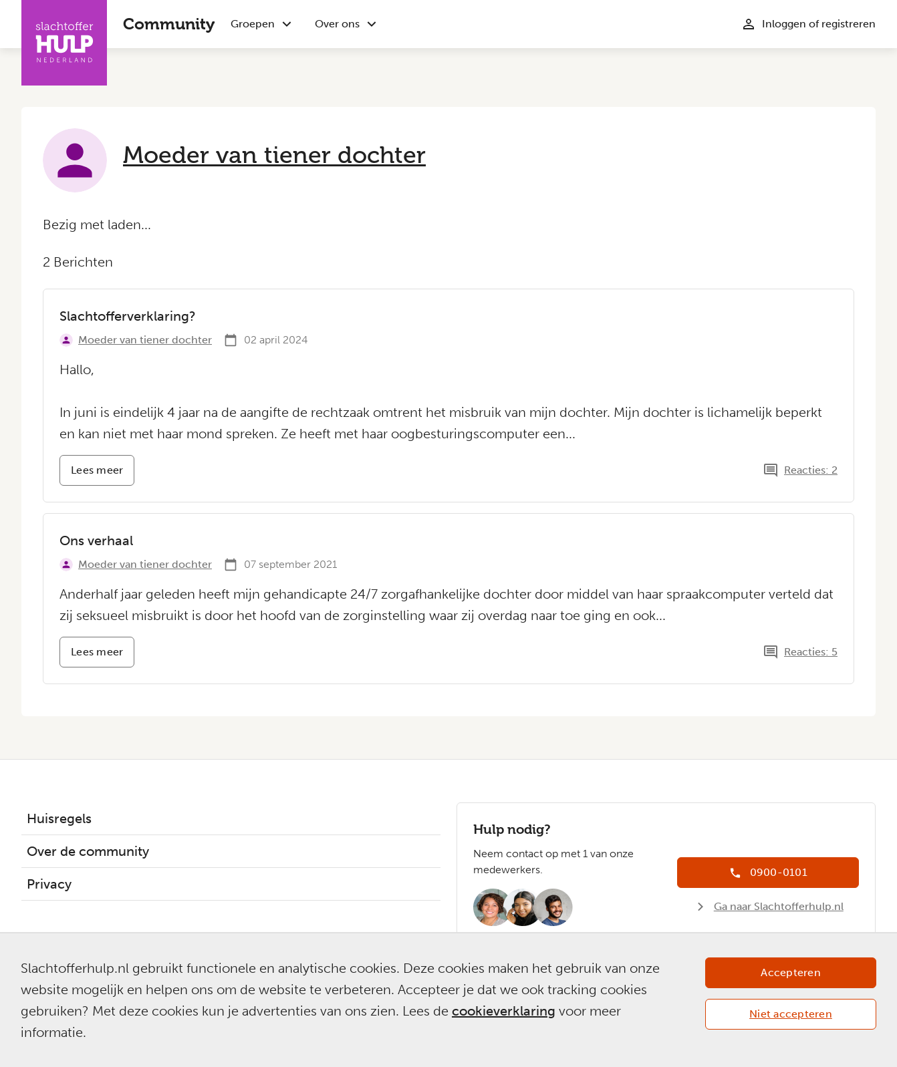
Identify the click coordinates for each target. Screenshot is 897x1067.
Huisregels (59, 818)
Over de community (88, 851)
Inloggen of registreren (819, 23)
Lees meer (102, 475)
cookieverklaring (503, 1011)
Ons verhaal (96, 540)
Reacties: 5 (811, 651)
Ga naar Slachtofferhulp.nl (779, 906)
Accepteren (791, 972)
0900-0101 (778, 872)
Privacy (49, 884)
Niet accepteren (790, 1014)
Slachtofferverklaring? (127, 316)
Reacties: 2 (811, 470)
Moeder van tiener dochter (274, 155)
